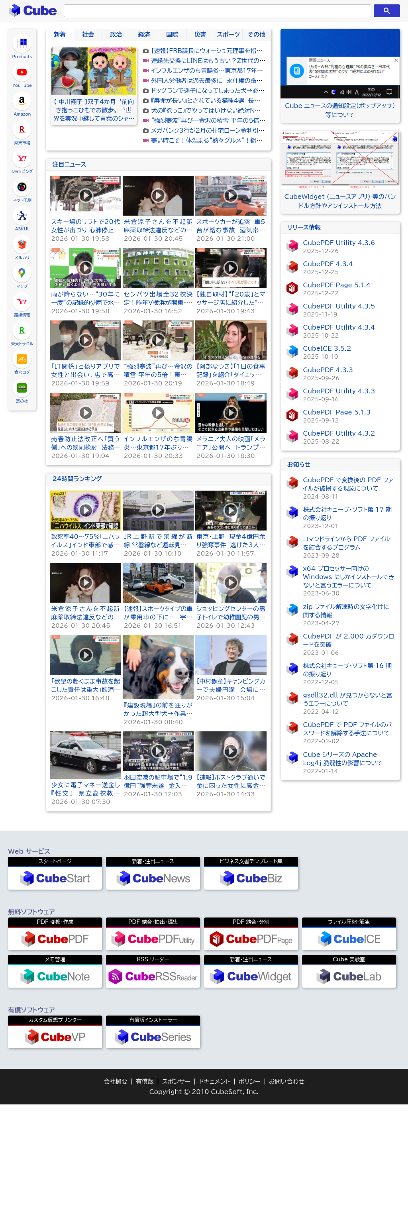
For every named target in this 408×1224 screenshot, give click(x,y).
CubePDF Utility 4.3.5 (339, 306)
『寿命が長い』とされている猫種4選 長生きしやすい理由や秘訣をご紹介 (246, 101)
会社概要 (116, 1201)
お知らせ (299, 465)
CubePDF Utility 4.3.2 (339, 433)
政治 (116, 34)
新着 (60, 34)
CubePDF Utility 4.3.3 (339, 391)
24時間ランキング (77, 598)
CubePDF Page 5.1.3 (337, 412)
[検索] (216, 11)
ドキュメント (214, 1201)
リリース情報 (304, 227)
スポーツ (228, 34)
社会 (88, 34)
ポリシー (250, 1201)
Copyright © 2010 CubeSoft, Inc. (204, 1211)
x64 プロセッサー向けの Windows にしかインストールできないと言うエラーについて (348, 577)
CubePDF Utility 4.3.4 (339, 327)
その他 (256, 34)
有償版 (145, 1201)
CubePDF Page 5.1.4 (337, 285)
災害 (200, 34)
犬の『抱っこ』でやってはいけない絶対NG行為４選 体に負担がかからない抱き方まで (263, 111)
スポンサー (176, 1201)
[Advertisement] (158, 214)
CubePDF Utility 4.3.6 (339, 243)
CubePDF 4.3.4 (328, 264)
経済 (144, 34)
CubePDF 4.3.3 (328, 370)
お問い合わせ (286, 1201)
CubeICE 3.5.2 (327, 349)
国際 (172, 34)
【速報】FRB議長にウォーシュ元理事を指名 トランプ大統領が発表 (237, 51)
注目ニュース (69, 284)
